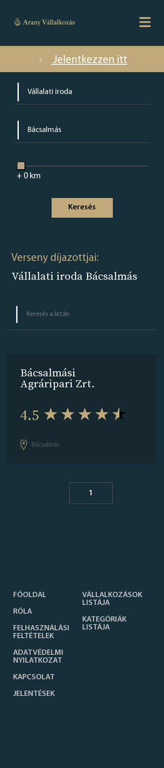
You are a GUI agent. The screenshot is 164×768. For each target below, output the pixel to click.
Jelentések (34, 694)
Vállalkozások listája (112, 599)
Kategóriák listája (104, 624)
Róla (22, 612)
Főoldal (29, 595)
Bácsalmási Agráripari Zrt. (57, 378)
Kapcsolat (34, 677)
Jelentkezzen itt (82, 60)
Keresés (82, 207)
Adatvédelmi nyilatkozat (38, 657)
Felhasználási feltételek (41, 632)
